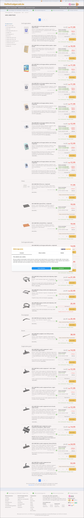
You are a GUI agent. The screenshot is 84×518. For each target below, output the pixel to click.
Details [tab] (62, 252)
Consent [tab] (22, 252)
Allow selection (41, 268)
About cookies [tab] (42, 252)
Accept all (61, 268)
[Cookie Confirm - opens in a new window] (66, 249)
